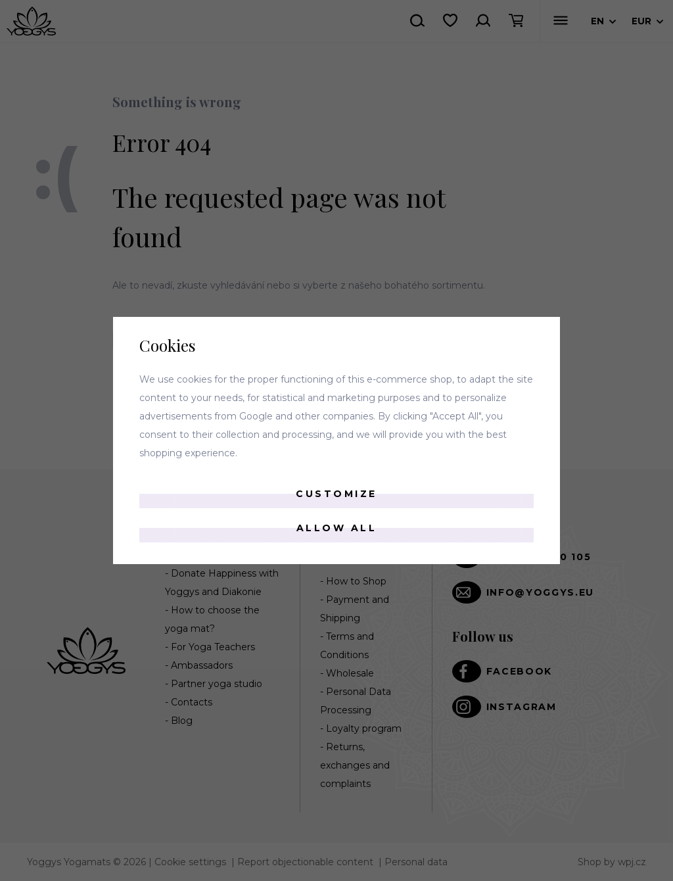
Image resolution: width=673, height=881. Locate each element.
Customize (336, 494)
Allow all (336, 528)
